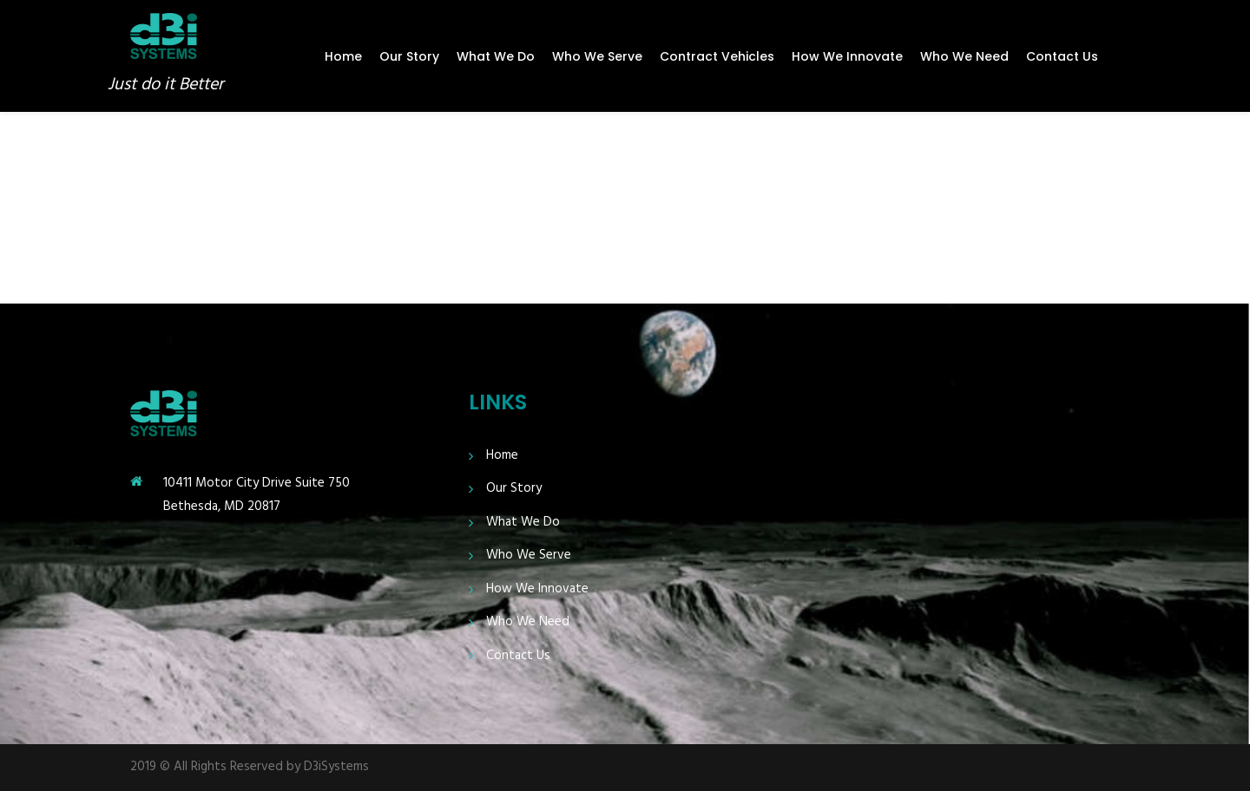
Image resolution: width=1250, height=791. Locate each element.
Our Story (409, 56)
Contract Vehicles (717, 56)
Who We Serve (597, 56)
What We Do (496, 56)
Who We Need (964, 56)
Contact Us (1062, 56)
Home (343, 56)
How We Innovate (847, 56)
